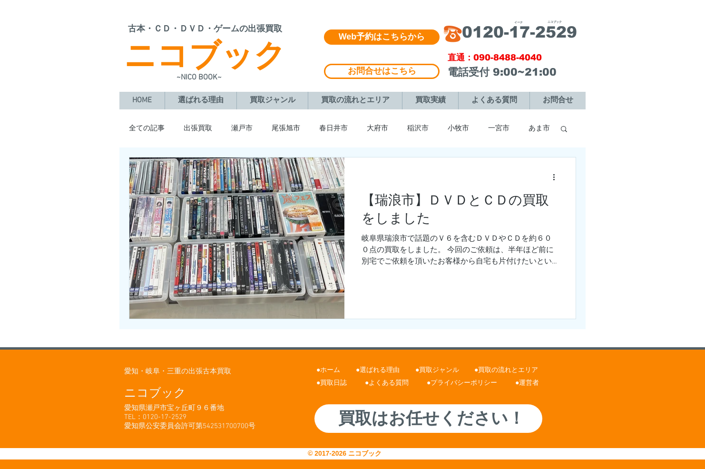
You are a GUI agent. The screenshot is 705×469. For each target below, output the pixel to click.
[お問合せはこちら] (382, 71)
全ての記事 (147, 128)
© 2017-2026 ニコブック (345, 453)
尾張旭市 (286, 128)
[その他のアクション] (557, 177)
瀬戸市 (242, 128)
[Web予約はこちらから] (382, 37)
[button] (563, 130)
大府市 (377, 128)
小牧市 (458, 128)
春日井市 (333, 128)
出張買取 (198, 128)
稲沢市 (418, 128)
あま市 (539, 128)
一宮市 (498, 128)
